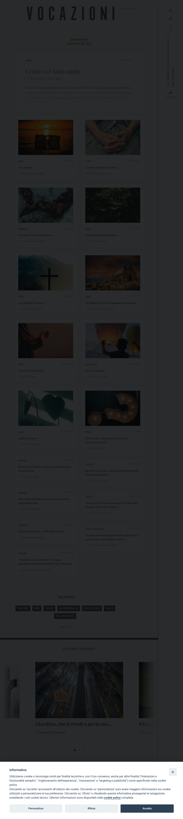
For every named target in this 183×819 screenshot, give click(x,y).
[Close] (173, 772)
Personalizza (35, 808)
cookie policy (112, 797)
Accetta (147, 808)
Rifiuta (91, 808)
